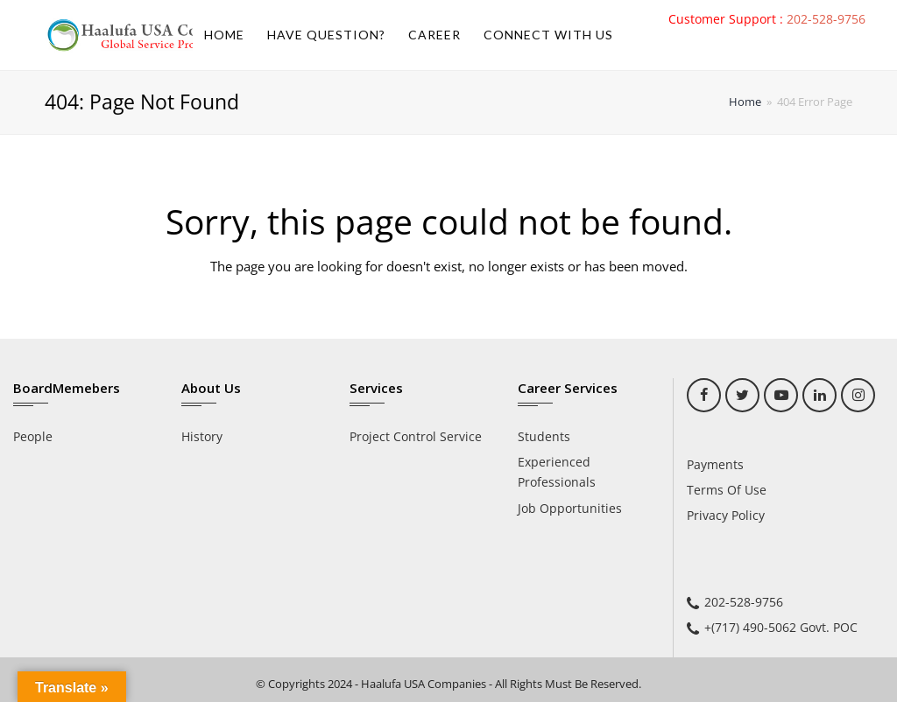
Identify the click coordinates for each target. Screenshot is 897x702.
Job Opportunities (570, 508)
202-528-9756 (826, 19)
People (33, 436)
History (201, 436)
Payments (715, 464)
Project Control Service (416, 436)
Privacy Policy (726, 515)
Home (745, 102)
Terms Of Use (726, 489)
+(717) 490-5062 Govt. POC (781, 627)
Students (544, 436)
